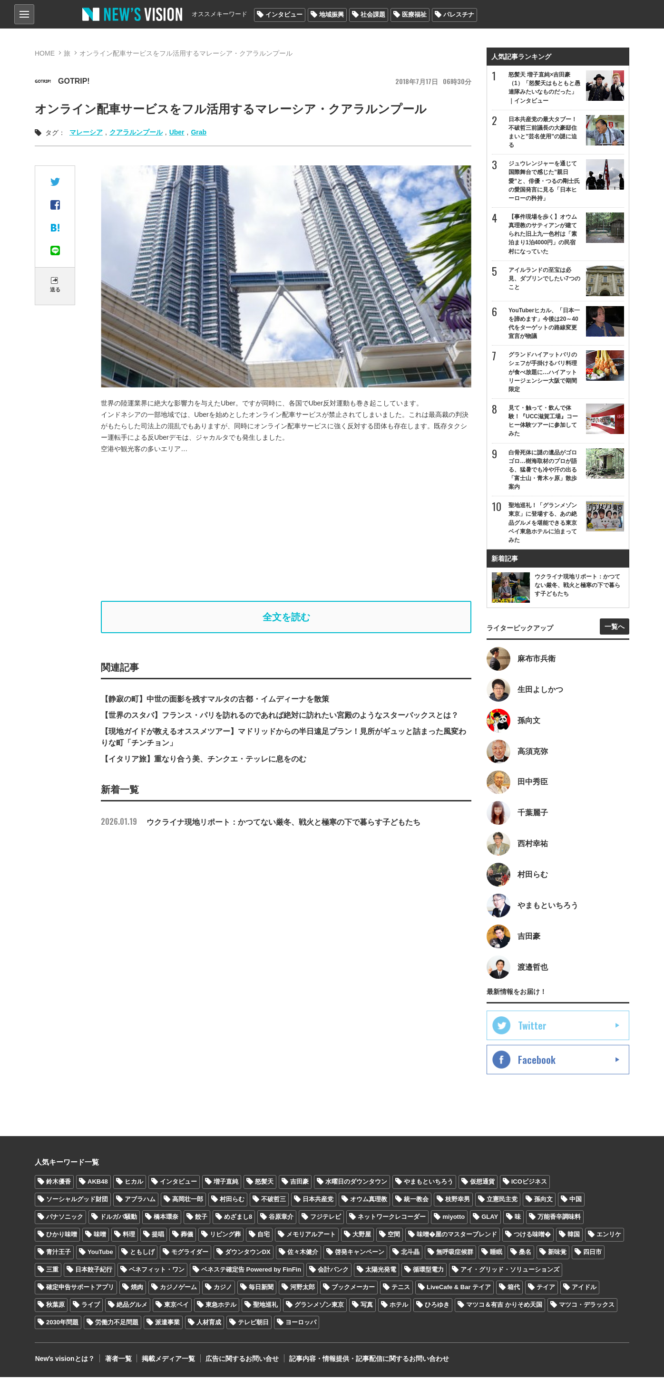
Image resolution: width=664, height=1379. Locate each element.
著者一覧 (117, 1360)
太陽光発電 (380, 1271)
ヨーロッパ (300, 1323)
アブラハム (140, 1201)
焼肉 (137, 1288)
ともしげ (142, 1253)
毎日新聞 (261, 1288)
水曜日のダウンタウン (356, 1183)
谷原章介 (281, 1218)
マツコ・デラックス (587, 1306)
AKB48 (98, 1183)
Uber (177, 132)
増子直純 (226, 1183)
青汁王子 (58, 1253)
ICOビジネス (529, 1183)
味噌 (100, 1236)
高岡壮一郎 (187, 1201)
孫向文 (543, 1201)
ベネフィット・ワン (157, 1271)
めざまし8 (238, 1218)
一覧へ (615, 627)
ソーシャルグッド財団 (77, 1201)
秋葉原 (55, 1306)
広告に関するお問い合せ (240, 1360)
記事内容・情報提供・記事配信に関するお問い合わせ (367, 1360)
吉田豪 (299, 1183)
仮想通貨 (482, 1183)
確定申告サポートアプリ (80, 1288)
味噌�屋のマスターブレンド (457, 1236)
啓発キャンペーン (359, 1253)
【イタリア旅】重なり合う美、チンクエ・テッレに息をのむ (203, 759)
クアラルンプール (136, 132)
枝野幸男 (457, 1201)
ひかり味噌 (61, 1236)
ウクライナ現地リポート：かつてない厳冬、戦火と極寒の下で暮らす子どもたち (260, 822)
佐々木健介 (302, 1253)
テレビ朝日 (253, 1323)
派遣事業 (167, 1323)
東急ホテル (220, 1306)
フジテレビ (325, 1218)
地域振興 (331, 14)
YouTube (100, 1253)
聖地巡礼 (265, 1306)
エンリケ (608, 1236)
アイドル (584, 1288)
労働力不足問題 (116, 1323)
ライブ (90, 1306)
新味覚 (557, 1253)
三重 (52, 1271)
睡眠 (496, 1253)
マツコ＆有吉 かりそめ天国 (504, 1306)
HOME (45, 53)
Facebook (537, 1061)
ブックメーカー (353, 1288)
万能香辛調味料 (559, 1218)
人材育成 (208, 1323)
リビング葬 (225, 1236)
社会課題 (373, 14)
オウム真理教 (368, 1201)
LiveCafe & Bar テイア (459, 1288)
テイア (546, 1288)
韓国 (573, 1236)
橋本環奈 (166, 1218)
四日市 (592, 1253)
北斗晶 (410, 1253)
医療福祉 (414, 14)
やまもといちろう (428, 1183)
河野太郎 (302, 1288)
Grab (198, 132)
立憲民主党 (502, 1201)
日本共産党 (318, 1201)
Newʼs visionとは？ (64, 1360)
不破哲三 (273, 1201)
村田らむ (232, 1201)
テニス (400, 1288)
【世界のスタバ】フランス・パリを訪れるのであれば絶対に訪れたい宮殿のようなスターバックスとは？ (280, 715)
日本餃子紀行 (93, 1271)
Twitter (532, 1027)
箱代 (514, 1288)
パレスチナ (458, 14)
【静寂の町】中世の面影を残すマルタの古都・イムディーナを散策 (215, 699)
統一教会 (416, 1201)
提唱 (158, 1236)
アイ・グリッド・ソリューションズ (509, 1271)
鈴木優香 (58, 1183)
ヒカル (134, 1183)
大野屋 (361, 1236)
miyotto (453, 1218)
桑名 (525, 1253)
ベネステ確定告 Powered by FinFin (251, 1271)
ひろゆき (437, 1306)
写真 (367, 1306)
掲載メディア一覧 (167, 1360)
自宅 (263, 1236)
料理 (129, 1236)
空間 (394, 1236)
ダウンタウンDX (248, 1253)
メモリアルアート (311, 1236)
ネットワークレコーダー (392, 1218)
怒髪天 (264, 1183)
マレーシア (86, 132)
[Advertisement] (286, 527)
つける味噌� (532, 1236)
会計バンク (333, 1271)
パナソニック (64, 1218)
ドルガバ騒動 (118, 1218)
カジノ (223, 1288)
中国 (575, 1201)
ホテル (399, 1306)
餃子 (201, 1218)
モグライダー (189, 1253)
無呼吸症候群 (454, 1253)
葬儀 (187, 1236)
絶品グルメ (132, 1306)
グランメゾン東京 (319, 1306)
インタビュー (284, 14)
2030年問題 (62, 1323)
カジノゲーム (178, 1288)
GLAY (489, 1218)
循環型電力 (428, 1271)
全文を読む (286, 617)
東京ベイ (176, 1306)
